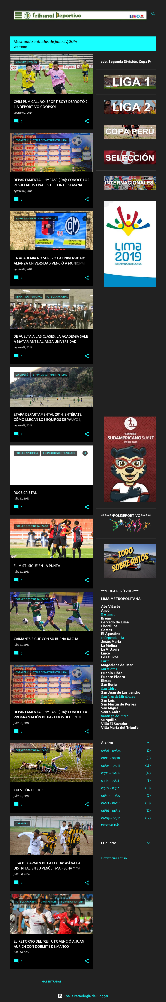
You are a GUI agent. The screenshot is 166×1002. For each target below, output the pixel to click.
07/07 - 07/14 (110, 788)
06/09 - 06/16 (111, 818)
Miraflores (109, 669)
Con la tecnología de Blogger (83, 996)
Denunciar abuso (114, 858)
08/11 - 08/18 (110, 758)
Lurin (105, 661)
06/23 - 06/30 (110, 803)
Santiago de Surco (115, 716)
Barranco (108, 614)
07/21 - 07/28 (110, 773)
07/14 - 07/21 (110, 781)
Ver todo (20, 47)
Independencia (112, 638)
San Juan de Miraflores (118, 696)
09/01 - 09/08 (111, 751)
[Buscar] (153, 14)
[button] (86, 121)
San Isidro (108, 689)
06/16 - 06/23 (110, 811)
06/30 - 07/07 (110, 796)
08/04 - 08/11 (110, 766)
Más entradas (51, 981)
